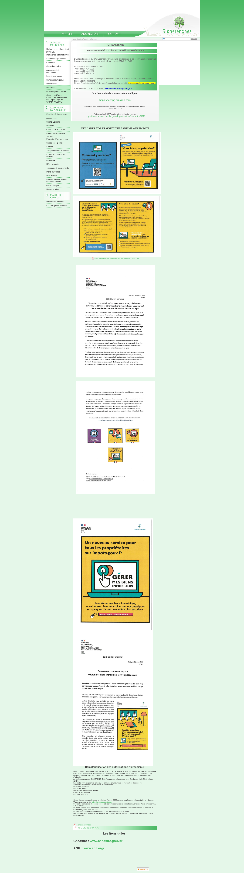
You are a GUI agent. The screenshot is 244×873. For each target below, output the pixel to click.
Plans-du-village (53, 172)
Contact (114, 34)
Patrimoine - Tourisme (55, 133)
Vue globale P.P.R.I (88, 827)
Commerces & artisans (56, 129)
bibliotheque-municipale (56, 91)
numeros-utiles (129, 34)
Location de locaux (54, 76)
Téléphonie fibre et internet (57, 150)
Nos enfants (51, 84)
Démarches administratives (57, 55)
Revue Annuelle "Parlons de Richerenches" (56, 180)
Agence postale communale (53, 71)
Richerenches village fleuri (57, 49)
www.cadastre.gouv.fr (106, 841)
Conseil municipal (53, 66)
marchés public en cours (56, 205)
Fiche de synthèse (84, 825)
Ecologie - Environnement (57, 139)
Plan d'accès (51, 176)
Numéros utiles (52, 189)
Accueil (167, 25)
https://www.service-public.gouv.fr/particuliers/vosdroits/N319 (116, 116)
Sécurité (49, 147)
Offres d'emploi (52, 185)
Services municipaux (55, 80)
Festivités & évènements (56, 114)
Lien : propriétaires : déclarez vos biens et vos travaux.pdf (117, 258)
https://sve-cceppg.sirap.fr (102, 802)
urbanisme (50, 160)
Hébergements (52, 164)
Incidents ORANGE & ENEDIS (55, 155)
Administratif (90, 34)
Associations (51, 118)
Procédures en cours (55, 202)
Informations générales (56, 59)
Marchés (50, 126)
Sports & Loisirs (53, 122)
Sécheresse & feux (54, 143)
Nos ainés (50, 87)
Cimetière (50, 62)
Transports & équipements (57, 168)
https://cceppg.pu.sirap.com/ (115, 100)
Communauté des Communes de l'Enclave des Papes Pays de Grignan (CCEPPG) (56, 98)
